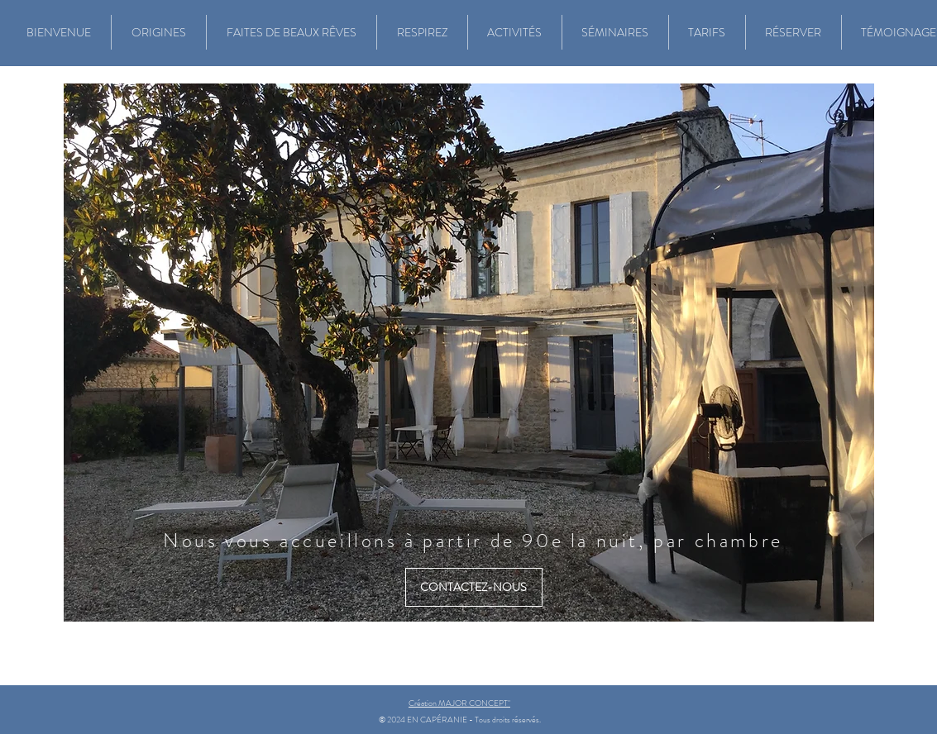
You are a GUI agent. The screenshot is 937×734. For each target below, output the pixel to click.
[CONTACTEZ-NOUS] (474, 587)
